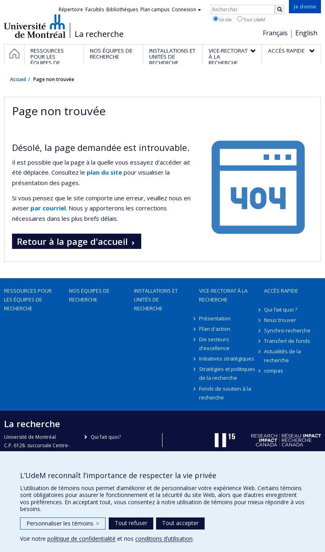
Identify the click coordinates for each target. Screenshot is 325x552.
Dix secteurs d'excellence (214, 344)
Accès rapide (281, 290)
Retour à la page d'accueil (72, 241)
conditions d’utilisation (164, 538)
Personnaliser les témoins (62, 523)
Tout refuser (131, 523)
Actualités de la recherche (282, 356)
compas (273, 370)
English (306, 33)
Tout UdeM (251, 19)
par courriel (48, 208)
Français (275, 33)
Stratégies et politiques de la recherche (227, 373)
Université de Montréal (34, 26)
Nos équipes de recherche (89, 295)
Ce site (222, 19)
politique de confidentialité (81, 538)
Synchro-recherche (287, 330)
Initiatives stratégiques (226, 358)
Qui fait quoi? (106, 437)
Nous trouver (280, 320)
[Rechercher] (279, 9)
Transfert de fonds (287, 340)
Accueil (18, 79)
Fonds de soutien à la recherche (225, 393)
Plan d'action (214, 328)
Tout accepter (180, 523)
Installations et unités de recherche (156, 299)
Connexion (186, 9)
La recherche (99, 34)
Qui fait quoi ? (280, 309)
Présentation (215, 318)
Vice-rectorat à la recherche (223, 295)
